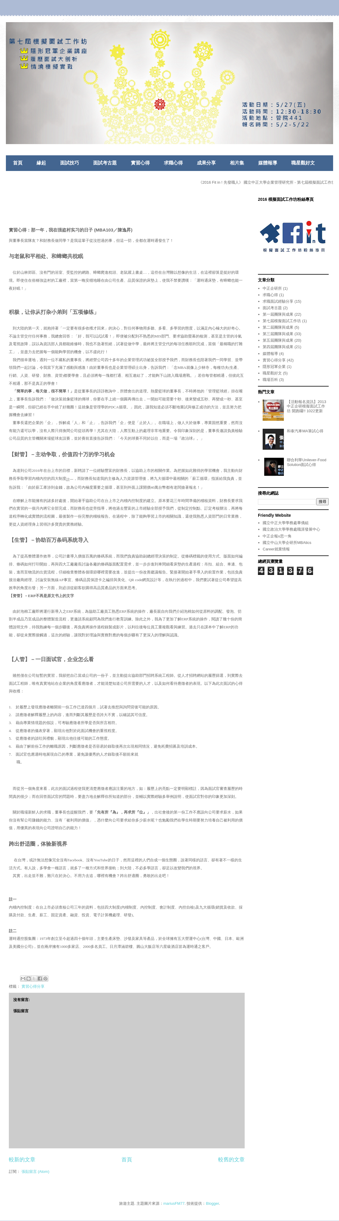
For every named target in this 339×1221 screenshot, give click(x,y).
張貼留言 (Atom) (36, 1171)
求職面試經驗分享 (278, 301)
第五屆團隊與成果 (278, 340)
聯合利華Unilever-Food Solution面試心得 (306, 462)
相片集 (237, 162)
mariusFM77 (174, 1203)
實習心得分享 (33, 986)
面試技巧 (69, 162)
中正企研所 (272, 288)
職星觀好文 (303, 162)
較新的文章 (22, 1160)
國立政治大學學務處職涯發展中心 (291, 529)
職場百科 (270, 379)
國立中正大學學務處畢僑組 (286, 523)
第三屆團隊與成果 (278, 334)
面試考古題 (105, 162)
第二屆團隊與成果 (278, 327)
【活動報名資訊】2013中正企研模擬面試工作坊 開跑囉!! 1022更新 (306, 406)
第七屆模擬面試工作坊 (282, 321)
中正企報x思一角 (277, 536)
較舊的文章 (231, 1160)
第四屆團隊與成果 (278, 347)
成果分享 (206, 162)
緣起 (41, 162)
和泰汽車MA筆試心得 (305, 431)
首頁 (17, 162)
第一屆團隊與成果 (278, 314)
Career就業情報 (276, 549)
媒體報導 (267, 162)
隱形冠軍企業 (274, 366)
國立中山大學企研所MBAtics (287, 542)
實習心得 (140, 162)
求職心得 (173, 162)
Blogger (212, 1203)
